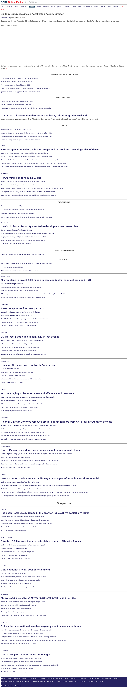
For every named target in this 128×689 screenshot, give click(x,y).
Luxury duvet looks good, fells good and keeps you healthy (20, 580)
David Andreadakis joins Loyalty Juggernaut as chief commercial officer (24, 319)
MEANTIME (5, 650)
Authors (27, 681)
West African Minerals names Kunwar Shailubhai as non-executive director (26, 88)
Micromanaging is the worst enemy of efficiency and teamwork (37, 393)
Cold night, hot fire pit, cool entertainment (25, 569)
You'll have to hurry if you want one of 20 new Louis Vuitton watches (23, 576)
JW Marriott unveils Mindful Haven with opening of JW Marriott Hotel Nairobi (26, 523)
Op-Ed (53, 7)
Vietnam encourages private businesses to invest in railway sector (23, 181)
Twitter (83, 681)
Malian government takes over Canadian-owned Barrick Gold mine (23, 297)
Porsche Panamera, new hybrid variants (14, 555)
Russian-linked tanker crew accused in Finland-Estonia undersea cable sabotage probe (30, 160)
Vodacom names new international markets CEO (17, 315)
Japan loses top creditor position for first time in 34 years (20, 347)
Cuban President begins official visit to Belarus (16, 230)
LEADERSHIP (5, 446)
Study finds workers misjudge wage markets (15, 457)
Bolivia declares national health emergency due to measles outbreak (41, 626)
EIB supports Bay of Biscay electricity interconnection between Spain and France (28, 192)
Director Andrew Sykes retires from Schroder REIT (17, 105)
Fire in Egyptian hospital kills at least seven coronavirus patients (22, 209)
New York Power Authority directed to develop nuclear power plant (40, 226)
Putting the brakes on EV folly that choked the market (18, 400)
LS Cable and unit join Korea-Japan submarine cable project (21, 287)
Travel (79, 7)
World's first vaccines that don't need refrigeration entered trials (22, 633)
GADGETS (4, 594)
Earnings (46, 7)
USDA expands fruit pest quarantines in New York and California (22, 432)
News (2, 7)
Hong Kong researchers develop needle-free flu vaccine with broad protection (26, 630)
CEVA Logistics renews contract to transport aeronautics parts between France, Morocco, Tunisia (33, 294)
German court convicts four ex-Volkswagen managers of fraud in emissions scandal (50, 478)
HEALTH (4, 622)
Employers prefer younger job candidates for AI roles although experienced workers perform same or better (36, 454)
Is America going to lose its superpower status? (16, 410)
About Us (50, 681)
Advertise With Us (39, 681)
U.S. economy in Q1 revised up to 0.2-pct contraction (18, 344)
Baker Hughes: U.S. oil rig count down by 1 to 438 (17, 185)
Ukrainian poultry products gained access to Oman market (20, 140)
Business (9, 7)
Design (96, 7)
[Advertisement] (16, 39)
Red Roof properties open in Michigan (13, 530)
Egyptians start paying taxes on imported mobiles (17, 213)
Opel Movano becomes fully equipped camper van (17, 552)
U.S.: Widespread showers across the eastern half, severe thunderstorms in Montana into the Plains (34, 167)
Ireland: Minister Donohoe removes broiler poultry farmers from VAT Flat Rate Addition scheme (56, 421)
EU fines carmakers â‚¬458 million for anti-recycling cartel (20, 482)
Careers (31, 7)
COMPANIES (5, 276)
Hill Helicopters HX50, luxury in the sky (14, 548)
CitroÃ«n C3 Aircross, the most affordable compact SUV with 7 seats (41, 541)
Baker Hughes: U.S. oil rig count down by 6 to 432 (17, 129)
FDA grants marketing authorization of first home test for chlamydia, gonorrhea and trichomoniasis (33, 640)
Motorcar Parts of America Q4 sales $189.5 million (17, 372)
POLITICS (4, 222)
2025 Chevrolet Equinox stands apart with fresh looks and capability (23, 545)
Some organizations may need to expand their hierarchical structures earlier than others (30, 460)
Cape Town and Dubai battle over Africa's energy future (19, 407)
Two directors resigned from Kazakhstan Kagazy (17, 101)
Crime (74, 7)
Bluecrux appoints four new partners (22, 308)
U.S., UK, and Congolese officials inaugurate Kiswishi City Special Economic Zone (28, 195)
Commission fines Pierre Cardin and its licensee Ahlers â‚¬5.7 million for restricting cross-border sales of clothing (38, 485)
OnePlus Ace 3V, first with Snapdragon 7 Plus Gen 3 (18, 605)
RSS (76, 681)
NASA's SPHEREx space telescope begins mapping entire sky (21, 661)
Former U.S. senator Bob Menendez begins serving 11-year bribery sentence (26, 156)
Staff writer (5, 18)
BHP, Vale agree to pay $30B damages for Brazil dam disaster (21, 489)
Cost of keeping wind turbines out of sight (25, 654)
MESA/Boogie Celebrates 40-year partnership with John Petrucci (38, 598)
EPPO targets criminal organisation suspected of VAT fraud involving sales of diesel (50, 149)
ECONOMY (4, 333)
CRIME (3, 474)
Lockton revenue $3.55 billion (10, 369)
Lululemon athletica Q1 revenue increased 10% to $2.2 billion (21, 379)
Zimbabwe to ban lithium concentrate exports (16, 243)
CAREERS (4, 304)
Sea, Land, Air (87, 7)
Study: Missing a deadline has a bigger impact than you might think (40, 450)
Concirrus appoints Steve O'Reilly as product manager (19, 325)
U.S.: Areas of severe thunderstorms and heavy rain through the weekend (44, 115)
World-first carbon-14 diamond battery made (15, 672)
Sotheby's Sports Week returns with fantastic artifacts (18, 527)
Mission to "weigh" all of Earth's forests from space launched (21, 658)
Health (109, 7)
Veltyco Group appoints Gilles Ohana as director (17, 81)
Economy (39, 7)
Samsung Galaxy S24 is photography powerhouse (17, 612)
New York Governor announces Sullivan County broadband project (23, 240)
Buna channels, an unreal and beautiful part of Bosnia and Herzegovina (24, 520)
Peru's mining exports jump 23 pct (21, 177)
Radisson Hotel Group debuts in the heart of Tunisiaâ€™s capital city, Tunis (45, 513)
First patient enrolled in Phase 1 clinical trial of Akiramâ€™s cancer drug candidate (28, 637)
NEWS (3, 145)
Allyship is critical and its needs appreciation (15, 467)
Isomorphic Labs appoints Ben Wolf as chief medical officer (20, 312)
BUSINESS (4, 174)
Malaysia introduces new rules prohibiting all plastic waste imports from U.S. (26, 133)
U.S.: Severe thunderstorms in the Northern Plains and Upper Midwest (24, 153)
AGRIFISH (4, 418)
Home (3, 678)
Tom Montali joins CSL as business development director (20, 322)
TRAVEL (3, 509)
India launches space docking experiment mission (17, 668)
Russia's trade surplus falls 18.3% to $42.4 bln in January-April (22, 340)
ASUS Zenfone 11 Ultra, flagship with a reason (16, 608)
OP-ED (3, 389)
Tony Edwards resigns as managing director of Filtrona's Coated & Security (26, 108)
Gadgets (103, 7)
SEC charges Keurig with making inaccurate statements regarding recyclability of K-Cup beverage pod (35, 495)
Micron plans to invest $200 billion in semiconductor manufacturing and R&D (26, 217)
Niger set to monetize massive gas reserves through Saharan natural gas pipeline (28, 397)
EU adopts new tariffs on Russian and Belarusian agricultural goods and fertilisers (28, 233)
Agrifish (59, 7)
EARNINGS (5, 361)
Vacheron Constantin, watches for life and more (16, 583)
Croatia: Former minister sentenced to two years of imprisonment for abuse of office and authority (33, 163)
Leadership (66, 7)
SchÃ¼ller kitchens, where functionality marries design (19, 587)
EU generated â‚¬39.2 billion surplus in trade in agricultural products (23, 354)
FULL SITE (99, 681)
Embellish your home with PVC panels (13, 573)
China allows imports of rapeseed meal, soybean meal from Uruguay (23, 439)
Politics (16, 7)
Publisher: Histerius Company (11, 686)
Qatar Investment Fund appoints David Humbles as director (20, 92)
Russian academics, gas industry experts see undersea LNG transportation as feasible (30, 665)
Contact (58, 681)
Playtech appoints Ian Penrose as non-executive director (20, 78)
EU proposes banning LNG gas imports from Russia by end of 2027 (23, 237)
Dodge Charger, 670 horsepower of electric (15, 558)
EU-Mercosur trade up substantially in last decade (30, 336)
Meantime (116, 7)
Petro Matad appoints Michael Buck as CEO (15, 85)
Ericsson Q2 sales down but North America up (28, 365)
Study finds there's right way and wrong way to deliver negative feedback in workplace (29, 464)
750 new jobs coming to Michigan (12, 267)
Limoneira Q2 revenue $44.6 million (13, 375)
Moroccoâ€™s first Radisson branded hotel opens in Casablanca (22, 516)
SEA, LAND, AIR (6, 537)
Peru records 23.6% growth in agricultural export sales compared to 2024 (25, 435)
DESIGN (3, 565)
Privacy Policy (68, 681)
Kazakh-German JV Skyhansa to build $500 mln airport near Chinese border (26, 136)
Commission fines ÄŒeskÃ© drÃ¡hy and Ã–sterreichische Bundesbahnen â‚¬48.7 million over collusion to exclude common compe (44, 492)
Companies (23, 7)
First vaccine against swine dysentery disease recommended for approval (25, 429)
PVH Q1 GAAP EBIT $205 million (12, 382)
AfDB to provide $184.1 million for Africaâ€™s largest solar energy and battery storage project (32, 188)
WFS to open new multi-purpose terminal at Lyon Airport (19, 271)
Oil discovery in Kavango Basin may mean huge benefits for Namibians (24, 404)
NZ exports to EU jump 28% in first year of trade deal (18, 350)
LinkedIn (91, 681)
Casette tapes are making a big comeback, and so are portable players (24, 615)
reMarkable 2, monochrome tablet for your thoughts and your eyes (23, 601)
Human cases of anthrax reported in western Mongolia (19, 643)
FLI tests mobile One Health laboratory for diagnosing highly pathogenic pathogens (28, 425)
